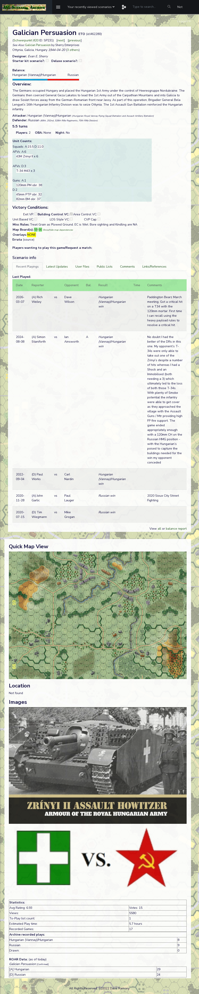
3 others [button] (73, 50)
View (153, 529)
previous (75, 40)
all (159, 529)
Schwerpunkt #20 (25, 40)
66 (40, 230)
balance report (176, 529)
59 (36, 230)
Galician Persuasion (38, 45)
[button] (91, 7)
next (60, 40)
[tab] (27, 266)
